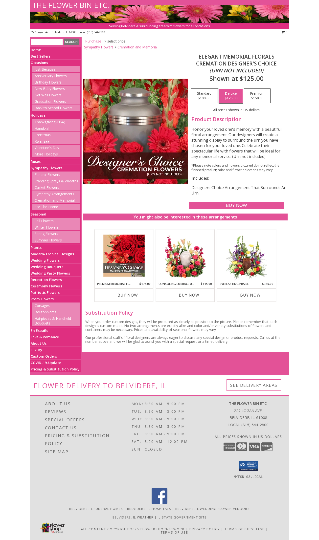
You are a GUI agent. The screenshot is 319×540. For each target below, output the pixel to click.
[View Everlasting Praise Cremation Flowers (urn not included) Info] (246, 256)
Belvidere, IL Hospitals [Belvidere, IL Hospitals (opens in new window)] (149, 508)
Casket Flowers (47, 187)
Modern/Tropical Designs (52, 254)
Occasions (39, 62)
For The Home (46, 206)
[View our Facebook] (159, 502)
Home (36, 49)
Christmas (43, 134)
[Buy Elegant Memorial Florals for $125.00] (236, 205)
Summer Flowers (48, 240)
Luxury (36, 349)
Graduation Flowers (50, 101)
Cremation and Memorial (55, 200)
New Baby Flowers (50, 88)
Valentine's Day (47, 147)
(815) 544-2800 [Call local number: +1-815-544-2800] (96, 32)
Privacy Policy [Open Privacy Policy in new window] (204, 529)
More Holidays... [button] (47, 154)
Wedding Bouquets (47, 266)
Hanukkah (42, 128)
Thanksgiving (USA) (50, 122)
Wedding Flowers (45, 260)
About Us (38, 343)
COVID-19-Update (46, 362)
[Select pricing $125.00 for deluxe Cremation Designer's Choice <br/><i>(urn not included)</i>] (231, 96)
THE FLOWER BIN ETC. (70, 5)
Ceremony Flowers (46, 286)
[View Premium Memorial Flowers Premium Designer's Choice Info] (124, 256)
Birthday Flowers (48, 82)
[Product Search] (47, 42)
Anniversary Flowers (51, 75)
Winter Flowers (47, 227)
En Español (40, 330)
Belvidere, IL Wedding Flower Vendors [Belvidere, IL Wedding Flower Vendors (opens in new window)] (212, 508)
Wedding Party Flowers (50, 273)
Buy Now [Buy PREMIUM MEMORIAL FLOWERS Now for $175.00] (127, 295)
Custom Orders (44, 356)
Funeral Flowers (47, 174)
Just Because (45, 69)
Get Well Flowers (48, 95)
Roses (36, 161)
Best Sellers (40, 56)
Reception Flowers (46, 279)
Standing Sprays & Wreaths (56, 181)
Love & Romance (45, 337)
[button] (248, 466)
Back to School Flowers (53, 108)
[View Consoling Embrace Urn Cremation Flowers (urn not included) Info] (185, 256)
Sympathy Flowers (46, 168)
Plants (36, 247)
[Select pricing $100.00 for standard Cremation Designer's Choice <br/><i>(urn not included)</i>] (204, 96)
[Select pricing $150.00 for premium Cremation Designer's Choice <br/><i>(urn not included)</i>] (257, 96)
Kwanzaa (42, 141)
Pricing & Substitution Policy (55, 369)
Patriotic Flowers (45, 292)
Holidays (38, 115)
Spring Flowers (46, 233)
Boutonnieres (45, 312)
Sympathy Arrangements (54, 194)
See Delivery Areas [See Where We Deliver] (253, 385)
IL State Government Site (182, 517)
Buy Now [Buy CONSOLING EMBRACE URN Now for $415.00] (189, 295)
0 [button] (284, 32)
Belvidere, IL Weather (133, 517)
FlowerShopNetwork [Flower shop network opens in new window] (162, 529)
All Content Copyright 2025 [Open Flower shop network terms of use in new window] (110, 529)
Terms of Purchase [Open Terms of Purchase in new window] (245, 529)
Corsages (42, 305)
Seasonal (38, 214)
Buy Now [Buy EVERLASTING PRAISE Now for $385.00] (250, 295)
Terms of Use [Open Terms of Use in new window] (174, 532)
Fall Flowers (44, 220)
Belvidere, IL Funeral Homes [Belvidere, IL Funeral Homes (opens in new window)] (96, 508)
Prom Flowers (42, 299)
